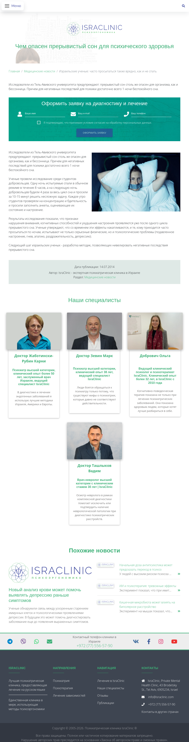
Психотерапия (63, 689)
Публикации (105, 704)
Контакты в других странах (160, 713)
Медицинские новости (39, 73)
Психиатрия (61, 682)
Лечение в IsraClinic (110, 682)
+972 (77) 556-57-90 (95, 647)
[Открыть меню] (12, 6)
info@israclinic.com (161, 698)
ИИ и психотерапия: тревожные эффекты (147, 587)
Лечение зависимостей (69, 697)
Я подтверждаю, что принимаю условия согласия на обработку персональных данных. (98, 124)
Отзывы (102, 697)
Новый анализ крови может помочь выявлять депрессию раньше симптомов (45, 596)
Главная (14, 73)
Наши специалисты (94, 301)
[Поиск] (183, 7)
